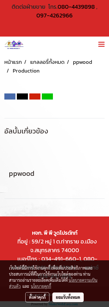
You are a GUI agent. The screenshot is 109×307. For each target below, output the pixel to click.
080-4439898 (76, 6)
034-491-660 (58, 258)
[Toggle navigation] (101, 44)
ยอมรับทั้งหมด (68, 297)
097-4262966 (54, 15)
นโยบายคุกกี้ (41, 286)
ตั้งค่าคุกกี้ (37, 297)
